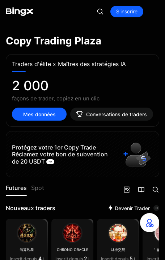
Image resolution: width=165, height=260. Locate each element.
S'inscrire (127, 11)
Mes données (39, 114)
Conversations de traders (111, 114)
